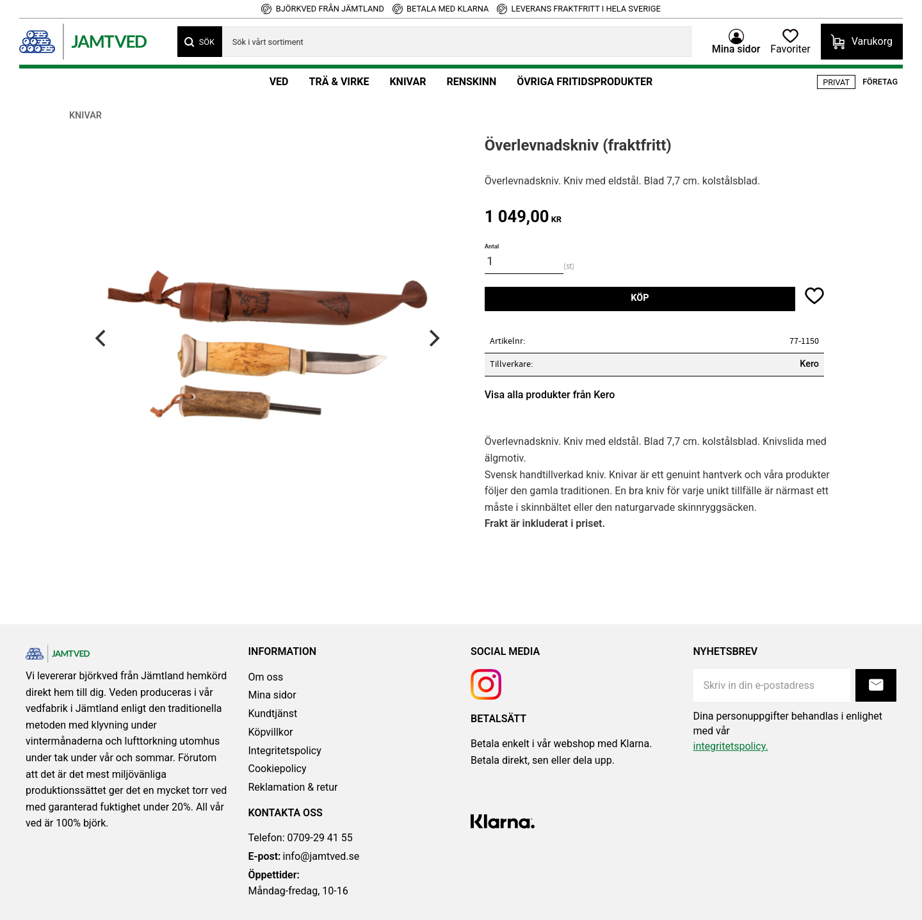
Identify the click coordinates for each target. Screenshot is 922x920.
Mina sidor (272, 695)
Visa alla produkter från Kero (550, 395)
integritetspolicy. (730, 746)
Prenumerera (875, 685)
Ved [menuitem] (279, 82)
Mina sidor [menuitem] (736, 48)
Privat (836, 82)
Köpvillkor (270, 732)
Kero (809, 364)
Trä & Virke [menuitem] (339, 82)
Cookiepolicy (277, 769)
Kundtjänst (273, 713)
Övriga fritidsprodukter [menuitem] (584, 82)
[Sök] (199, 41)
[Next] (433, 338)
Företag (880, 81)
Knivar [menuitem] (407, 82)
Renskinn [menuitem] (471, 82)
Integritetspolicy (284, 751)
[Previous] (102, 338)
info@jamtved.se (304, 856)
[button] (790, 42)
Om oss (266, 677)
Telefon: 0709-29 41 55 (300, 838)
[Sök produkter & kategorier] (456, 41)
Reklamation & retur (293, 787)
